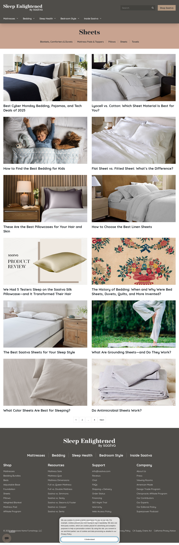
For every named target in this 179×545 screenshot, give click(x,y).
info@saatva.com (101, 471)
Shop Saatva (166, 7)
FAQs (94, 484)
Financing (97, 497)
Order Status (98, 493)
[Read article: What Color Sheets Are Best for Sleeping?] (45, 386)
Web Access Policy (101, 511)
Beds (6, 479)
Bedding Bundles (12, 475)
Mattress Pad (10, 506)
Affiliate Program (12, 511)
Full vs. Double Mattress (60, 488)
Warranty (97, 506)
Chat (94, 479)
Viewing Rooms (145, 479)
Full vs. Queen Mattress (59, 484)
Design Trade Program (148, 488)
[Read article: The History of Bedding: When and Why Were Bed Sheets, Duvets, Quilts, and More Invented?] (134, 267)
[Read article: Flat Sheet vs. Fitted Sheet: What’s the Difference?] (134, 144)
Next (102, 419)
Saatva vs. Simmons (58, 493)
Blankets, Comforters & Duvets (56, 41)
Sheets (123, 41)
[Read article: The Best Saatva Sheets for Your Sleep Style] (45, 327)
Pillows (112, 41)
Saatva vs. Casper (57, 506)
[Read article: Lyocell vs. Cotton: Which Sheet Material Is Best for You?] (134, 83)
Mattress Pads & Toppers (90, 41)
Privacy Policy (124, 530)
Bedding (29, 18)
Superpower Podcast (147, 511)
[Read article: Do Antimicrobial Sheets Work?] (134, 386)
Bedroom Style (70, 18)
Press (139, 475)
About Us (141, 471)
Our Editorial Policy (146, 506)
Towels (135, 41)
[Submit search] (153, 8)
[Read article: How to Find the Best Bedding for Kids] (45, 144)
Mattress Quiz (55, 475)
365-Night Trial (99, 502)
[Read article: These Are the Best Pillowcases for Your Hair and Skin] (45, 204)
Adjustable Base (11, 484)
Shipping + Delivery (102, 488)
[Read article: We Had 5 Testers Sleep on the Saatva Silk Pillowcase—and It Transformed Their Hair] (45, 267)
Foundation (9, 488)
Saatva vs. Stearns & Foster (62, 502)
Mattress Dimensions (58, 479)
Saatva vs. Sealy (56, 497)
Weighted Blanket (12, 502)
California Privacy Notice (165, 530)
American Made (145, 484)
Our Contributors (145, 497)
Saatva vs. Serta (56, 511)
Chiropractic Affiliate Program (152, 493)
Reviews (96, 475)
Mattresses (10, 18)
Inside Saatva (93, 18)
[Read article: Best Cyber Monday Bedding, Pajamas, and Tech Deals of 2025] (45, 83)
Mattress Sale (55, 471)
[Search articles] (138, 8)
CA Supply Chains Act (142, 530)
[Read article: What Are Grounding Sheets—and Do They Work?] (134, 327)
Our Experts (143, 502)
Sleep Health (47, 18)
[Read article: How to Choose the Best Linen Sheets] (134, 202)
